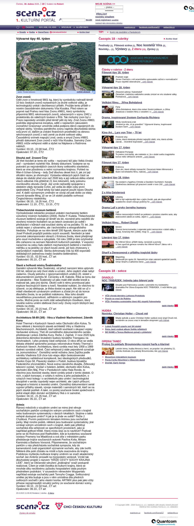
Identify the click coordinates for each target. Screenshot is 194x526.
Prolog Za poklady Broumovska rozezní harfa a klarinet (135, 344)
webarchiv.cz (169, 27)
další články (168, 305)
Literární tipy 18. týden (115, 177)
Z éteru (51, 493)
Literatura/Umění (59, 32)
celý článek (164, 320)
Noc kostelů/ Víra (151, 45)
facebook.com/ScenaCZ (149, 27)
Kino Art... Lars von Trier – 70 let (121, 132)
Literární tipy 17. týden (115, 237)
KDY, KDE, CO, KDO (47, 27)
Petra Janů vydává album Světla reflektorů (126, 329)
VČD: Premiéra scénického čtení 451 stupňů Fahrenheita (133, 301)
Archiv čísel (84, 32)
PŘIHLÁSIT (101, 14)
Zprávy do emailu (27, 513)
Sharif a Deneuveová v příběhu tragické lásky (129, 252)
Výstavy (122, 49)
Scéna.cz (21, 8)
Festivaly (106, 45)
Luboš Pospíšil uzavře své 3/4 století (123, 326)
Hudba (32, 32)
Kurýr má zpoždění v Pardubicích (125, 32)
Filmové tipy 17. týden (115, 162)
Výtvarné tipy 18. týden (116, 87)
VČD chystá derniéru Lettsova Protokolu (125, 295)
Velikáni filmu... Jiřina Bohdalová (122, 102)
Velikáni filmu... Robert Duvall (120, 222)
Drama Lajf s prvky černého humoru (124, 207)
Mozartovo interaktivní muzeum (120, 357)
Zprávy (153, 49)
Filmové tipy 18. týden (115, 72)
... (176, 305)
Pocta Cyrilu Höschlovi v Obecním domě (125, 360)
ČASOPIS (30, 27)
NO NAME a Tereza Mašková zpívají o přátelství (128, 332)
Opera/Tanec (43, 32)
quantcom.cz (129, 27)
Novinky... (106, 49)
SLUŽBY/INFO (82, 27)
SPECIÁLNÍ (66, 27)
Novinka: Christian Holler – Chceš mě (125, 313)
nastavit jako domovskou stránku (108, 23)
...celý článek (147, 82)
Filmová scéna (124, 45)
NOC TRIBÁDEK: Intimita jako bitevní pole (127, 280)
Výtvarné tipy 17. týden (116, 147)
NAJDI (89, 20)
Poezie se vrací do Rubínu (118, 298)
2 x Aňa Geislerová (113, 192)
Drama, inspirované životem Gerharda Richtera (131, 117)
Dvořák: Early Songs (115, 363)
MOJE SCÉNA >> (105, 3)
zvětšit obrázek (83, 92)
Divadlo (22, 32)
